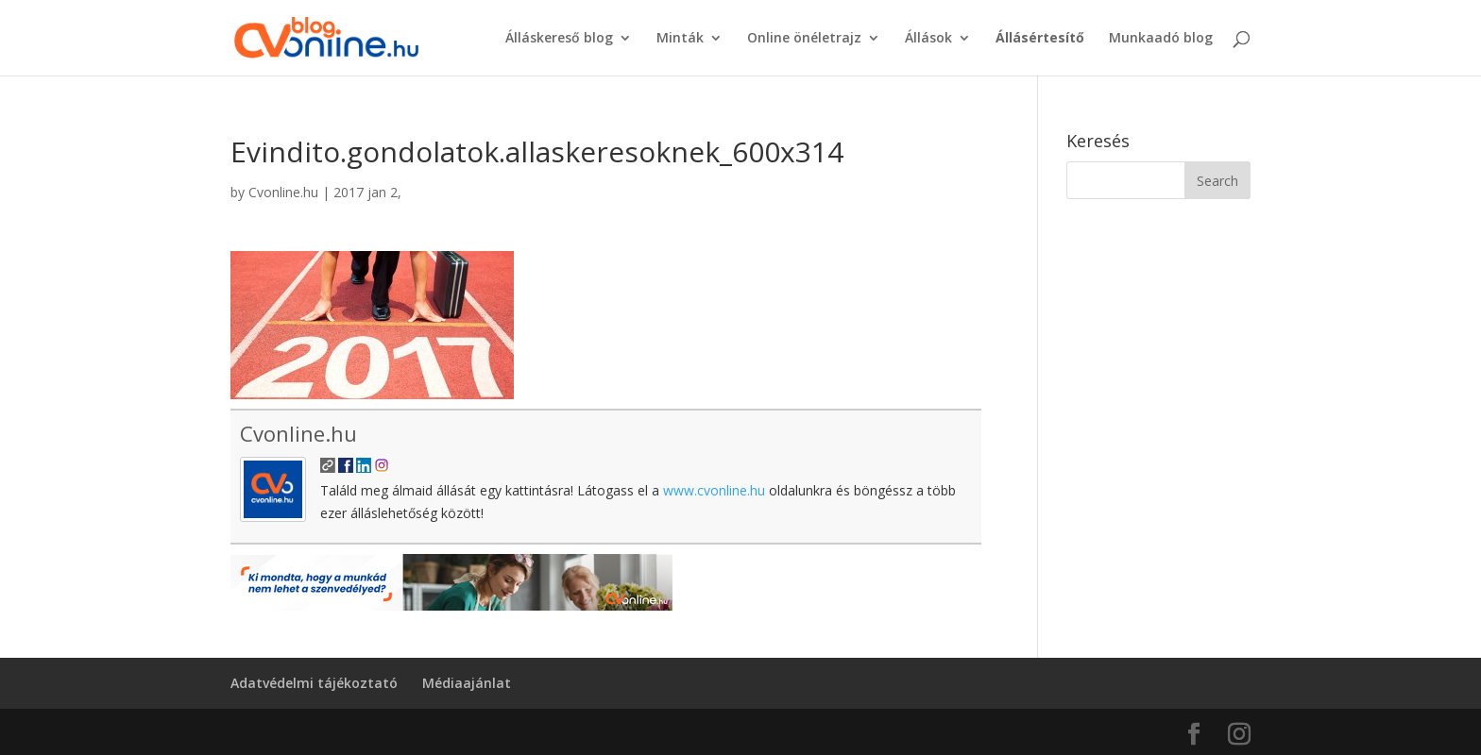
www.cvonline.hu (714, 490)
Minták (680, 38)
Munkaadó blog (1161, 38)
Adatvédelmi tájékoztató (314, 683)
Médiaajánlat (466, 683)
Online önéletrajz (804, 38)
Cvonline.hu (283, 192)
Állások (928, 38)
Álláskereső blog (559, 38)
